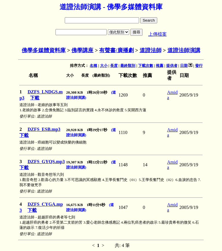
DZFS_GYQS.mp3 (45, 161)
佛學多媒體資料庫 (44, 50)
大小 (104, 65)
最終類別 (127, 65)
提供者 (171, 65)
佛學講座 (82, 50)
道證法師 (151, 50)
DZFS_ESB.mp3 (43, 129)
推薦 (159, 65)
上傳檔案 (157, 34)
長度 (114, 65)
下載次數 (145, 65)
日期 (184, 65)
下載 (34, 97)
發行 (199, 65)
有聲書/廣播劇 (116, 50)
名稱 (93, 65)
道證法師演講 (183, 50)
